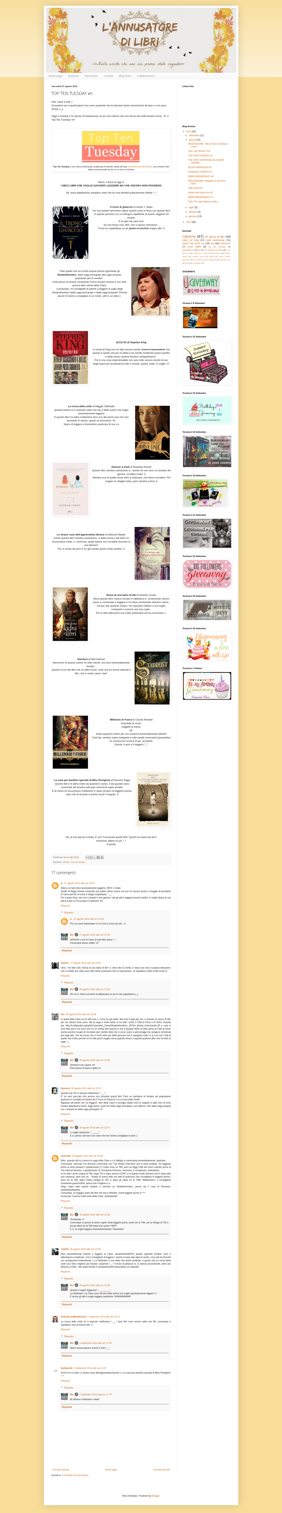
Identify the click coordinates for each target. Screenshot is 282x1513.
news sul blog (190, 240)
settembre (194, 135)
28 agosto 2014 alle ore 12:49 (94, 1285)
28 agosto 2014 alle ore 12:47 (94, 1127)
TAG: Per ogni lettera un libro (203, 201)
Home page (55, 75)
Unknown (66, 1156)
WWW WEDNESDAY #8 (200, 176)
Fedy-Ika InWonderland (73, 1316)
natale (211, 256)
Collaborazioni (145, 75)
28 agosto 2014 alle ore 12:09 (85, 1249)
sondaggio (196, 263)
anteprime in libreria (201, 253)
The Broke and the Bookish (139, 166)
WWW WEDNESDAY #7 (200, 197)
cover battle (194, 246)
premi (195, 260)
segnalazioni (188, 250)
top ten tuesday (78, 862)
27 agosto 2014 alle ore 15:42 (89, 919)
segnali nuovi (225, 260)
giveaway (217, 253)
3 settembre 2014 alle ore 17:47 (95, 1343)
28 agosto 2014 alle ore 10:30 (87, 1156)
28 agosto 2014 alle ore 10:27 (86, 1088)
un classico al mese (213, 250)
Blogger (156, 1496)
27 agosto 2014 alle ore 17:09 (94, 934)
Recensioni (91, 75)
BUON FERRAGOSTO (200, 167)
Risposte (68, 912)
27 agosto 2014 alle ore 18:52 (85, 963)
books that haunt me (193, 243)
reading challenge (208, 260)
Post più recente (61, 1469)
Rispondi (65, 905)
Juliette (65, 1249)
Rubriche (73, 75)
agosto (192, 139)
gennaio (193, 216)
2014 (189, 131)
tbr (199, 250)
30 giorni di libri (215, 236)
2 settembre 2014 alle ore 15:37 (103, 1316)
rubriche (66, 862)
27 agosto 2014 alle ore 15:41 (79, 883)
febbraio (193, 212)
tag (212, 243)
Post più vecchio (161, 1469)
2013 (189, 222)
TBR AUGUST (195, 188)
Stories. (65, 963)
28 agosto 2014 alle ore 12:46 (94, 989)
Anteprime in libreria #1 (200, 171)
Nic (72, 934)
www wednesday (215, 240)
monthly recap (198, 256)
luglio (192, 207)
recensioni (225, 243)
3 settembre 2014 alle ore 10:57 (90, 1368)
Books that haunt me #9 (200, 192)
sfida (187, 263)
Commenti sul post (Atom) (75, 1475)
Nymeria (65, 1088)
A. (62, 883)
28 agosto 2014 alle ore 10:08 (81, 1014)
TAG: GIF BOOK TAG (199, 151)
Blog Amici (125, 75)
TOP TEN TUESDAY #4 (200, 155)
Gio (63, 1014)
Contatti (108, 75)
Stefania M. (67, 1368)
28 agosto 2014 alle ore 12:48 (94, 1214)
